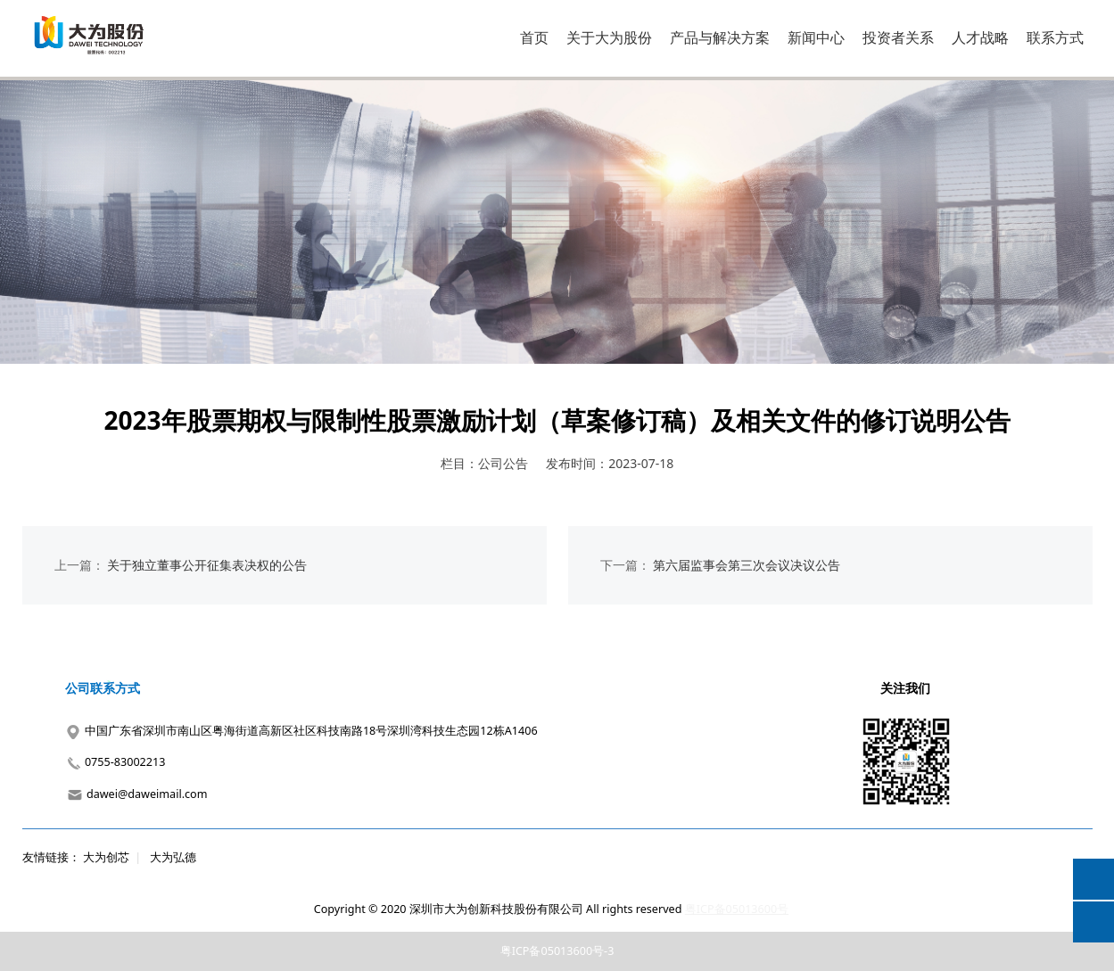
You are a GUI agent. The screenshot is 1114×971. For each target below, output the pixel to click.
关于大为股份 (609, 37)
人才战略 (980, 37)
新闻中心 (816, 37)
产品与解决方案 (720, 37)
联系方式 (1055, 37)
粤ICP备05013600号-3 (557, 951)
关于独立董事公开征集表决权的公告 (207, 564)
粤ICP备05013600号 (736, 909)
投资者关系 (898, 37)
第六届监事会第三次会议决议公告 (746, 564)
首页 (534, 37)
